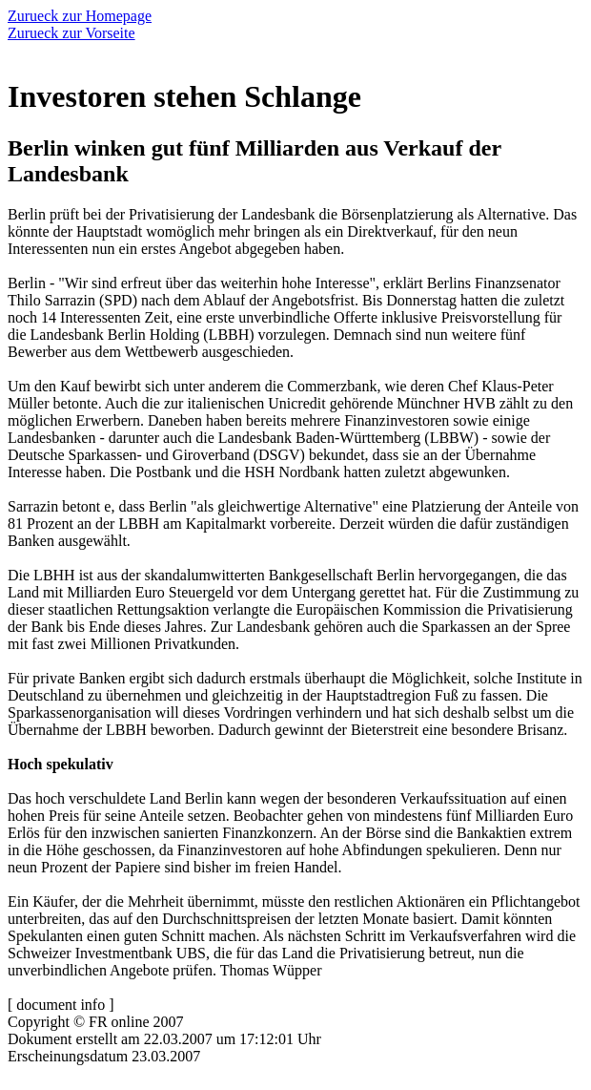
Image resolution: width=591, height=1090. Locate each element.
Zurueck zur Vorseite (71, 33)
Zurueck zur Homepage (80, 16)
